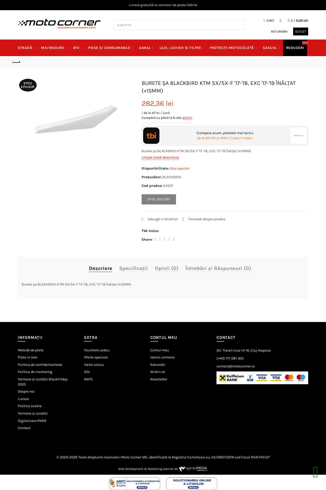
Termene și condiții (33, 413)
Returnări (279, 31)
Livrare (23, 399)
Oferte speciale (96, 357)
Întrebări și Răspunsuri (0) (218, 268)
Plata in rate (27, 357)
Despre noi (26, 391)
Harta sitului (94, 365)
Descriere (100, 268)
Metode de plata (31, 350)
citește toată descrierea (160, 157)
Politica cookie (30, 406)
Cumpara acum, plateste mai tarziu (225, 135)
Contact (24, 428)
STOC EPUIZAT (158, 199)
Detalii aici (298, 135)
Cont (269, 20)
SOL (87, 372)
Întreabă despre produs (206, 219)
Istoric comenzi (162, 357)
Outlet (300, 31)
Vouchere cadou (97, 350)
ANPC (88, 379)
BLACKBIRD (171, 177)
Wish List (157, 372)
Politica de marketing (35, 372)
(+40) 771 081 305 (230, 358)
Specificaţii (133, 268)
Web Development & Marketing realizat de (163, 469)
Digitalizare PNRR (32, 421)
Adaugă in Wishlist (163, 219)
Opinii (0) (167, 268)
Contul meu (159, 350)
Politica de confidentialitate (40, 365)
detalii (187, 118)
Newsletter (158, 379)
